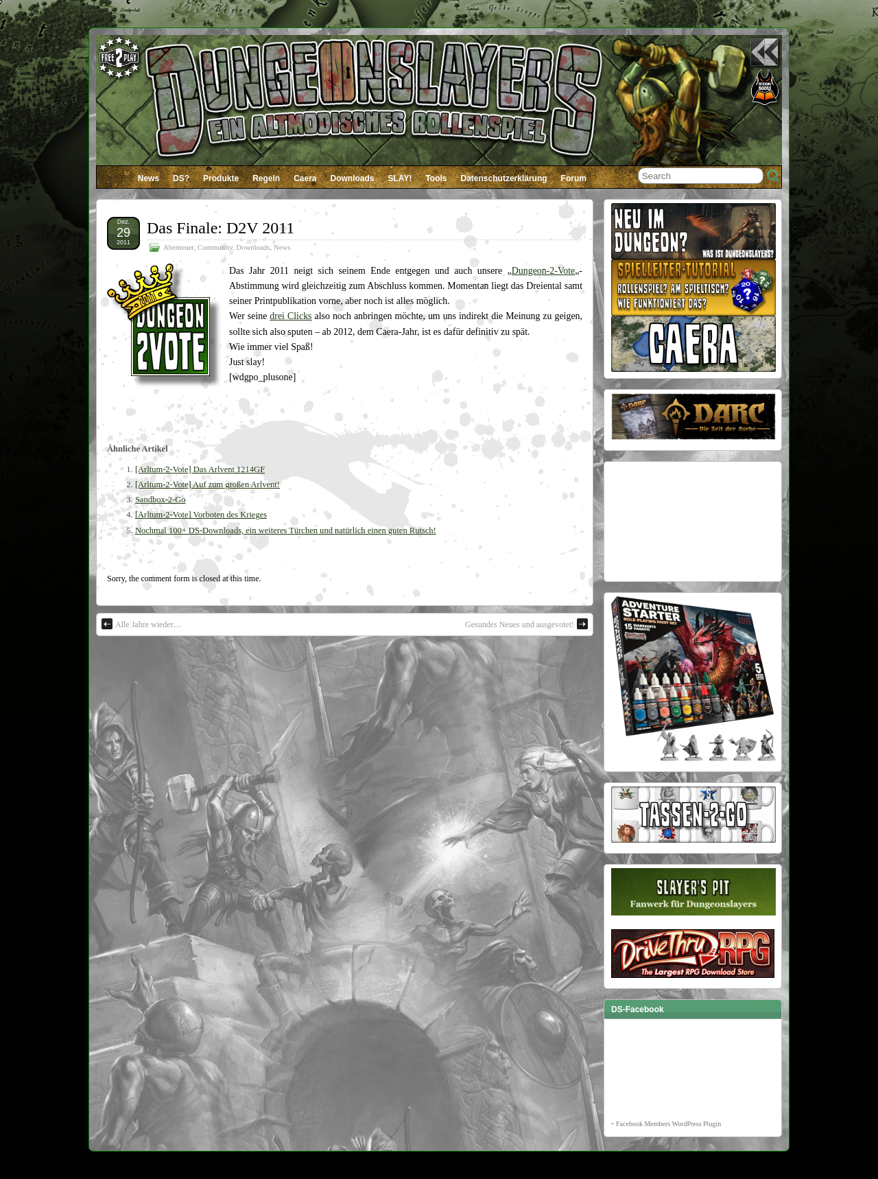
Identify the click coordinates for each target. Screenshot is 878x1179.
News (148, 178)
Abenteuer (178, 247)
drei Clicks (290, 316)
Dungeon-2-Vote (543, 271)
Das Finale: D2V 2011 (220, 228)
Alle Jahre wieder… (142, 623)
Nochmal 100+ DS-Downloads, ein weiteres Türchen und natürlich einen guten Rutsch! (285, 530)
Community (215, 247)
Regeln (266, 178)
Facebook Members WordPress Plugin (668, 1124)
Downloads (353, 178)
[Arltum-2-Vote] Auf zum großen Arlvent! (207, 484)
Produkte (221, 178)
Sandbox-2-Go (160, 499)
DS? (181, 178)
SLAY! (400, 178)
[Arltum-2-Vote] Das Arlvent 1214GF (200, 469)
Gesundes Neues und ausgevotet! (526, 623)
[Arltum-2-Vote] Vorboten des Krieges (201, 515)
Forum (573, 178)
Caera (305, 178)
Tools (436, 178)
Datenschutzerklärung (504, 178)
